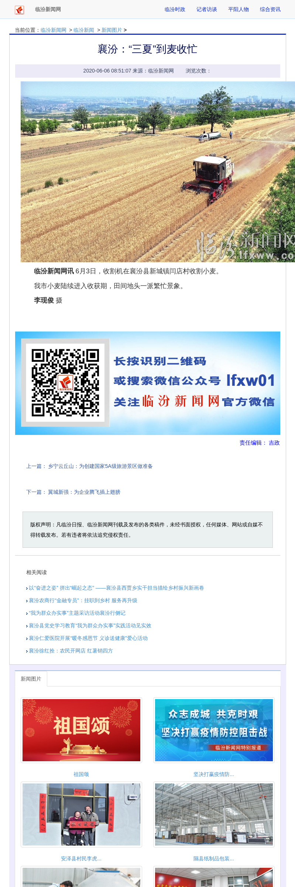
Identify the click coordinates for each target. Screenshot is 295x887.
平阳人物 (238, 9)
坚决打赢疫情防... (213, 774)
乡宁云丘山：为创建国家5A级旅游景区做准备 (100, 466)
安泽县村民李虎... (81, 858)
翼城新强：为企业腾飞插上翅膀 (84, 492)
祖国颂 (81, 774)
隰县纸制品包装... (213, 858)
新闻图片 (112, 30)
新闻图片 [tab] (31, 679)
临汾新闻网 (53, 30)
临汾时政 (175, 9)
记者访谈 (206, 9)
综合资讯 (270, 9)
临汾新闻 (83, 30)
